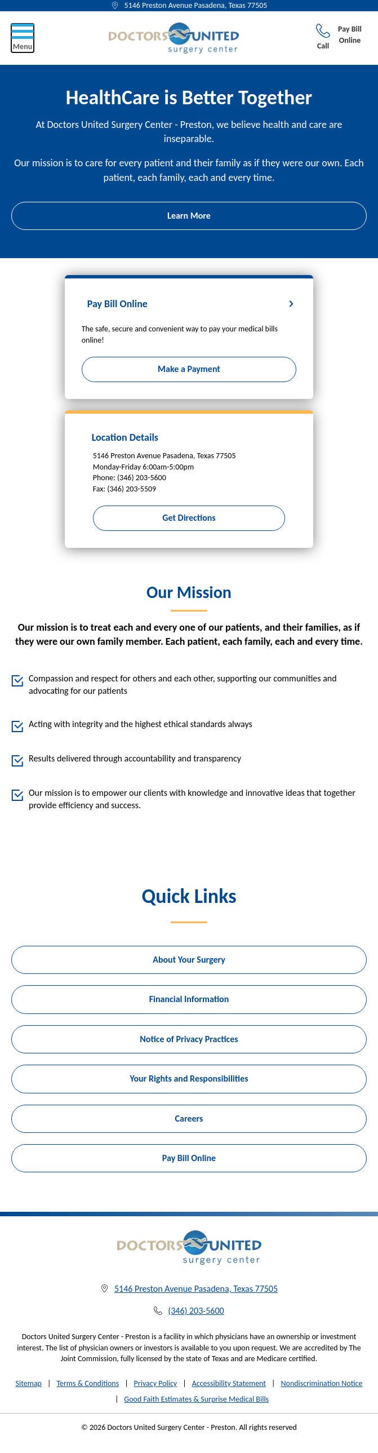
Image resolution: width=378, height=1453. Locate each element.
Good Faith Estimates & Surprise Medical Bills (196, 1399)
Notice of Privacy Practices (189, 1039)
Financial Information (189, 999)
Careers (189, 1118)
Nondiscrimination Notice (321, 1383)
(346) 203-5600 (196, 1310)
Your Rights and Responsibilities (189, 1078)
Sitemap (29, 1383)
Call (323, 37)
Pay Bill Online (350, 34)
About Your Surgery (189, 959)
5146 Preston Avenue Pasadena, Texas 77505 (196, 5)
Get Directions (189, 517)
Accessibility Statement (229, 1383)
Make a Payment (189, 369)
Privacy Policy (155, 1383)
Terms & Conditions (87, 1383)
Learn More (189, 215)
